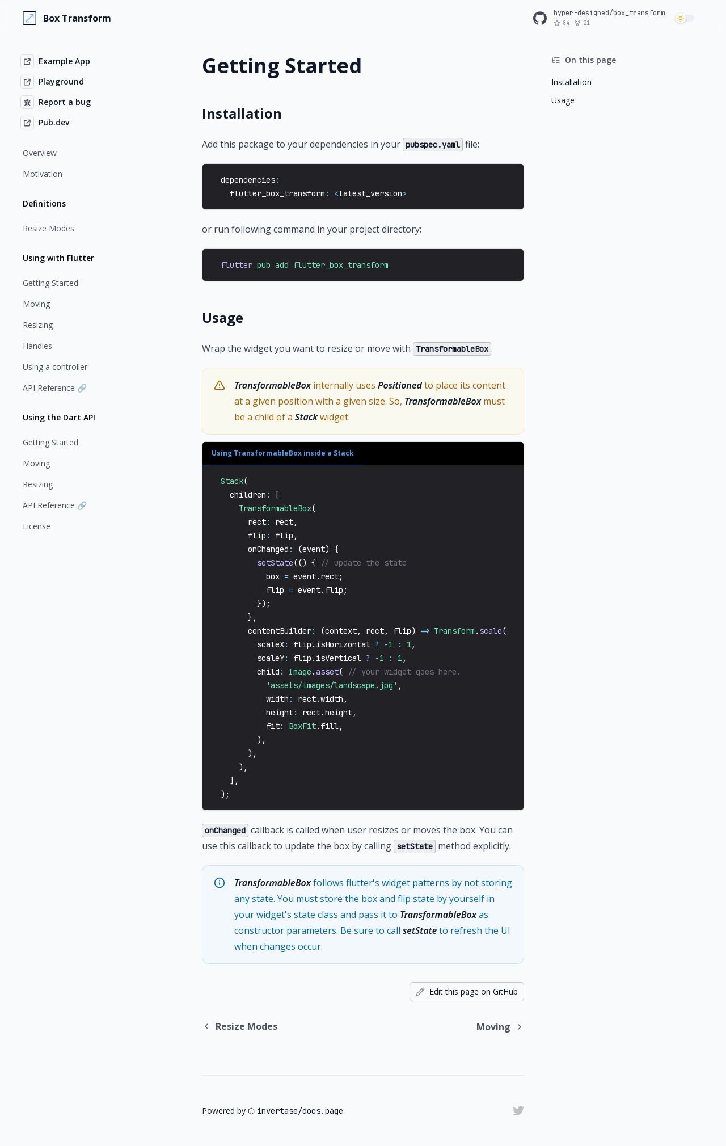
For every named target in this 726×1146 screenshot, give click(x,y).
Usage (563, 100)
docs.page (322, 1111)
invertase (277, 1111)
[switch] (686, 18)
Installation (571, 82)
